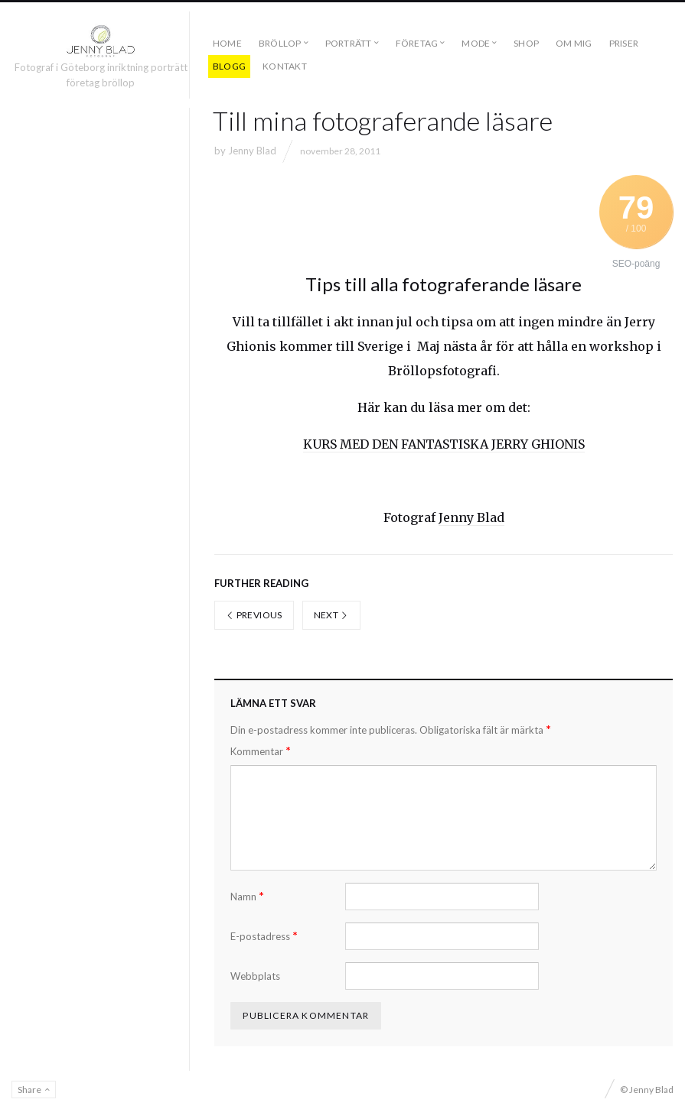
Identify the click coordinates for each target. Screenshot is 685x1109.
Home (227, 43)
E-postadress (264, 935)
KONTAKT (285, 66)
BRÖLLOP (280, 43)
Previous (254, 615)
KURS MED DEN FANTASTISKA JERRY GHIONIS (444, 444)
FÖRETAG (417, 43)
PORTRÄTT (348, 43)
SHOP (526, 43)
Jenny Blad (252, 150)
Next (331, 615)
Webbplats (255, 976)
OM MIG (574, 43)
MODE (476, 43)
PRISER (623, 43)
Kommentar (260, 750)
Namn (247, 896)
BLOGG (229, 66)
